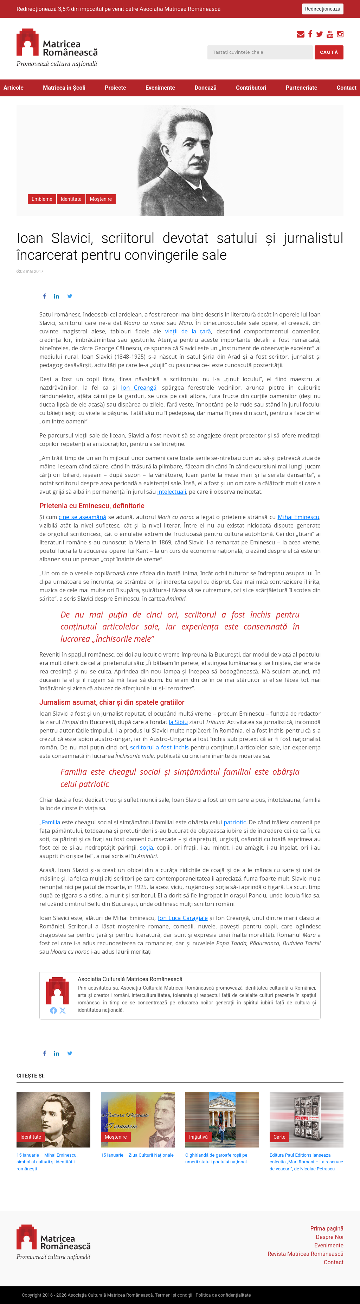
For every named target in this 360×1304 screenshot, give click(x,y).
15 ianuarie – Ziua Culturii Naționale (137, 1155)
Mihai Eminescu (299, 517)
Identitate (71, 199)
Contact (346, 87)
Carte (279, 1137)
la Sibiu (178, 722)
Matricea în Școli (64, 87)
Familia (51, 822)
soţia (146, 847)
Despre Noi (329, 1237)
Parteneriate (301, 87)
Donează (206, 87)
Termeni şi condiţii (173, 1295)
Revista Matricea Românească (305, 1254)
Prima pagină (326, 1228)
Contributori (251, 87)
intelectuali (171, 492)
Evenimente (160, 87)
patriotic (235, 822)
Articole (14, 87)
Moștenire (101, 199)
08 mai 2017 (31, 271)
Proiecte (115, 87)
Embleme (42, 199)
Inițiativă (198, 1137)
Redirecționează (322, 9)
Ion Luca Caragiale (183, 918)
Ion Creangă (138, 387)
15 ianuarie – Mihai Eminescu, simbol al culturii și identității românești (47, 1161)
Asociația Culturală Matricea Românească (130, 979)
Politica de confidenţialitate (223, 1295)
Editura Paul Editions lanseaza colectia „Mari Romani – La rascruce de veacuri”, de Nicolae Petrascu (306, 1161)
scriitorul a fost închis (159, 747)
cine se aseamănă (82, 517)
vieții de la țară (188, 331)
